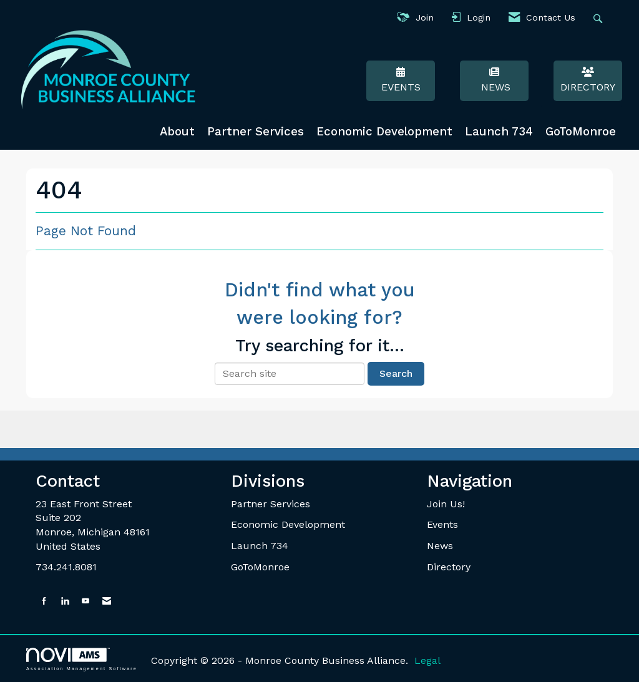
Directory (588, 80)
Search (395, 373)
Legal (427, 660)
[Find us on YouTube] (85, 601)
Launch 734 (499, 132)
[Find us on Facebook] (44, 601)
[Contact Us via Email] (106, 601)
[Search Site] (599, 17)
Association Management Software (81, 659)
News (494, 80)
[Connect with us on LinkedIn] (65, 601)
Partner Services (255, 132)
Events (401, 80)
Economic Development (384, 132)
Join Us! (446, 504)
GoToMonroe (580, 132)
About (177, 132)
